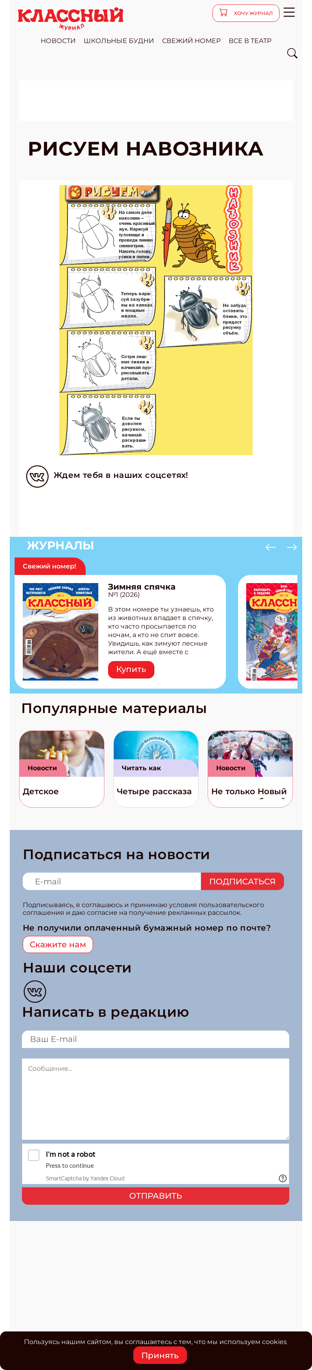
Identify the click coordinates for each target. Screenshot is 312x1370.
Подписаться (242, 881)
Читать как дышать (141, 770)
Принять (160, 1355)
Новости (42, 768)
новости (58, 41)
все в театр (250, 41)
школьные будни (119, 41)
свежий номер (191, 41)
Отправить (155, 1196)
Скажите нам (58, 944)
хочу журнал (253, 13)
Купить (131, 669)
